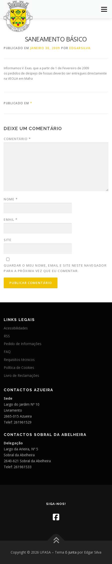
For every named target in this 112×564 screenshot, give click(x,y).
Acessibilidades (16, 328)
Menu (104, 9)
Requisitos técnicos (19, 359)
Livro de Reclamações (21, 375)
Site (7, 240)
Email (11, 219)
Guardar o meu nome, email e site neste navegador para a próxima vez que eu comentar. (55, 268)
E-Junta (71, 552)
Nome (11, 199)
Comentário (17, 139)
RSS (7, 336)
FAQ (7, 351)
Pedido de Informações (22, 343)
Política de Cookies (19, 367)
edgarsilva (79, 48)
